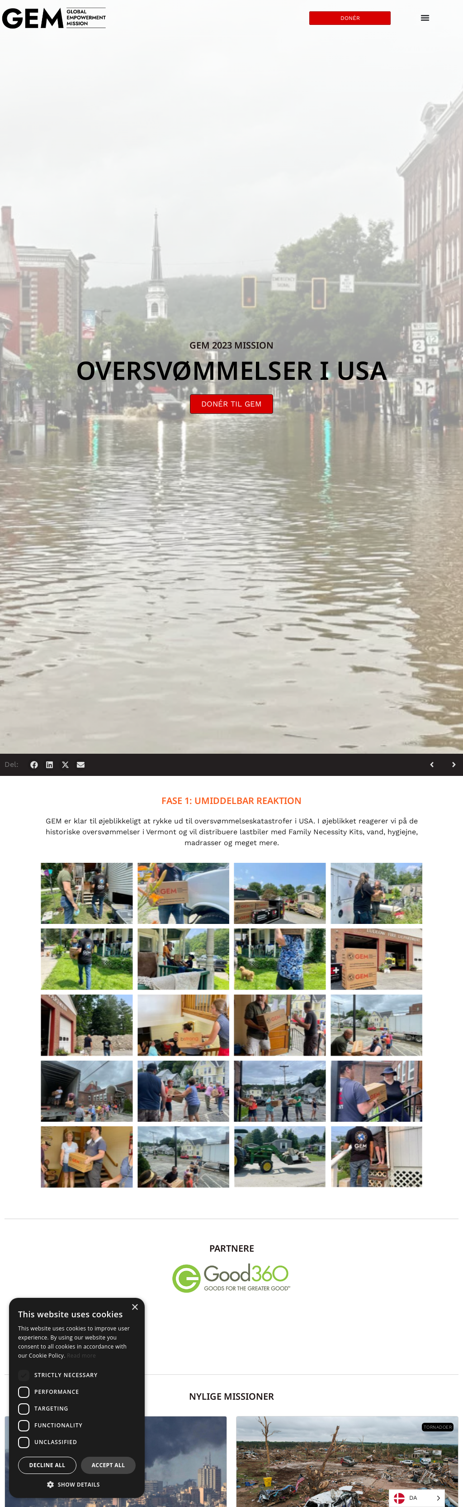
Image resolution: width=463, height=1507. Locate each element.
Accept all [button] (108, 1465)
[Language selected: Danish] (417, 1498)
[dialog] (77, 1398)
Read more (81, 1355)
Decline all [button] (47, 1465)
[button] (34, 764)
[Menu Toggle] (425, 18)
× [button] (134, 1307)
